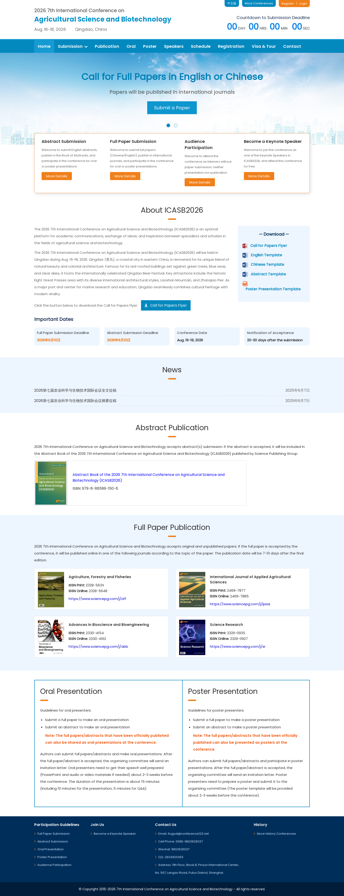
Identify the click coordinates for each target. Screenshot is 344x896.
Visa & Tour (264, 46)
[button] (168, 125)
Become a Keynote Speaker (115, 833)
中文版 (231, 3)
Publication (107, 46)
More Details (56, 176)
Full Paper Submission (53, 833)
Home (44, 46)
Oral (131, 46)
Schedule (201, 46)
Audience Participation (54, 865)
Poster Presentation (52, 857)
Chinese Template (267, 264)
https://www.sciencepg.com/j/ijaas (240, 604)
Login (303, 3)
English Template (266, 255)
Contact (292, 46)
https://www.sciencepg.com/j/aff (97, 598)
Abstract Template (268, 274)
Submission (72, 46)
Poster (150, 46)
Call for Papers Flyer (268, 245)
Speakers (173, 46)
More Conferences (259, 3)
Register (288, 3)
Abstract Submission (52, 841)
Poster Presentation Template (273, 289)
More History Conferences (276, 833)
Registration (231, 46)
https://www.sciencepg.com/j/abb (98, 646)
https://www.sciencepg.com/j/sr (237, 646)
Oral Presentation (50, 849)
